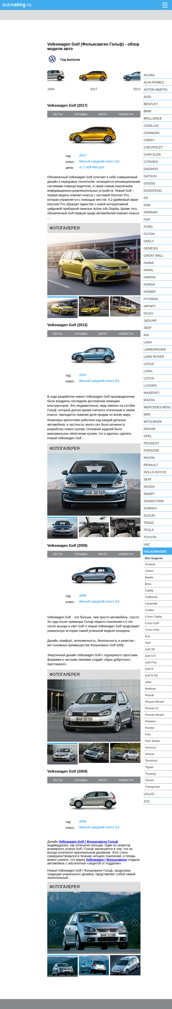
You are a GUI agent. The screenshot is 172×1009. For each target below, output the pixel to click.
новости (126, 114)
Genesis (151, 248)
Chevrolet (153, 147)
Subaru (150, 508)
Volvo (149, 794)
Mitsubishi (153, 421)
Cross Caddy (153, 616)
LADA (148, 342)
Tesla (149, 530)
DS (146, 198)
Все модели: (154, 558)
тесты (57, 114)
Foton (149, 234)
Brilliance (153, 118)
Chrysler (152, 154)
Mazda (149, 400)
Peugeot (151, 443)
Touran (149, 780)
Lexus (149, 364)
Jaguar (150, 320)
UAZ (147, 544)
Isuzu (148, 313)
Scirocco (150, 747)
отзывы (81, 114)
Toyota (150, 537)
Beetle (149, 577)
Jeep (148, 328)
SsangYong (154, 501)
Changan (151, 133)
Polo (148, 734)
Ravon (149, 457)
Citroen (151, 162)
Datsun (150, 176)
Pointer (149, 728)
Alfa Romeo (154, 82)
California (151, 597)
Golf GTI (150, 656)
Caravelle (151, 603)
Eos (147, 636)
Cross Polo (152, 629)
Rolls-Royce (155, 472)
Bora (148, 584)
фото (102, 114)
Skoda (149, 486)
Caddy (149, 590)
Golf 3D (150, 649)
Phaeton (150, 721)
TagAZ (149, 522)
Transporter (152, 786)
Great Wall (153, 255)
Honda (149, 284)
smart (149, 494)
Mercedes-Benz (157, 407)
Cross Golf (152, 623)
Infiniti (150, 306)
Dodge (149, 183)
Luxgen (150, 385)
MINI (147, 414)
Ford (148, 227)
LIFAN (148, 371)
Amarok (150, 564)
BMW (147, 111)
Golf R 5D (151, 675)
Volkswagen (155, 551)
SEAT (148, 479)
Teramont (151, 760)
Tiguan (149, 767)
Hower (150, 291)
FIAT (147, 219)
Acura (149, 75)
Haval (149, 270)
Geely (149, 241)
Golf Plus (151, 662)
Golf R (149, 669)
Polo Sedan (152, 741)
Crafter (149, 610)
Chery (149, 140)
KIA (146, 335)
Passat (149, 695)
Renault (151, 465)
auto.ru (17, 4)
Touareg (150, 773)
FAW (147, 205)
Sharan (149, 754)
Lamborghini (155, 349)
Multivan (150, 688)
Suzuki (149, 515)
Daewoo (151, 169)
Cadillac (151, 125)
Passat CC (152, 708)
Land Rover (154, 356)
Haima (149, 263)
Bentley (151, 104)
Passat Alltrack (154, 701)
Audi (147, 97)
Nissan (149, 429)
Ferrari (150, 212)
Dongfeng (153, 190)
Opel (148, 436)
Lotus (149, 378)
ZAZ (146, 801)
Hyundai (151, 299)
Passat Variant (154, 714)
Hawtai (150, 277)
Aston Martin (155, 89)
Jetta (148, 682)
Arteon (149, 571)
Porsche (151, 450)
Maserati (152, 393)
